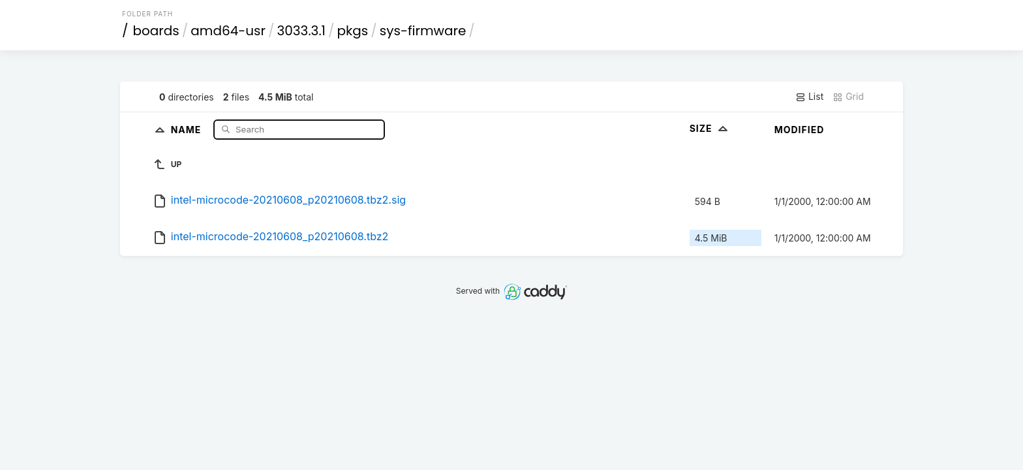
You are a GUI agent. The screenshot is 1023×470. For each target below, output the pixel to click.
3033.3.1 (301, 31)
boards (156, 31)
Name (187, 128)
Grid (848, 96)
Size (710, 128)
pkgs (353, 31)
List (809, 96)
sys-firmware (423, 31)
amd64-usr (228, 31)
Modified (799, 129)
